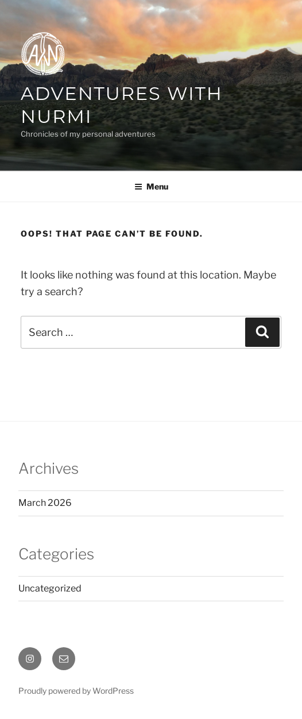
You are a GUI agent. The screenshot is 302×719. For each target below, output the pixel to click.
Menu (151, 186)
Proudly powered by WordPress (76, 690)
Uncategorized (50, 588)
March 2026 (45, 502)
